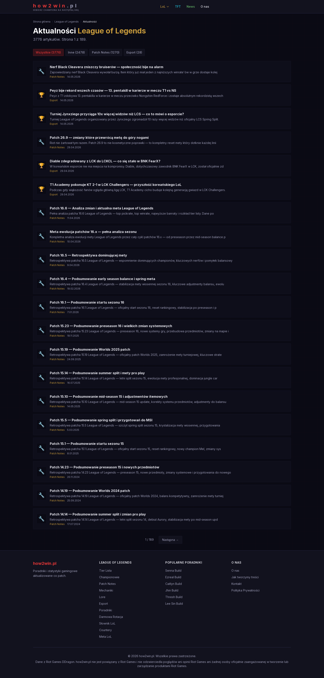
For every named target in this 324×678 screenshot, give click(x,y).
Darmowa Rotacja (111, 617)
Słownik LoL (107, 623)
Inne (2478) (76, 52)
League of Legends (67, 21)
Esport (103, 603)
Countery (105, 630)
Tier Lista (105, 570)
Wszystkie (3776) (48, 52)
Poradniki (105, 610)
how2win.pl (44, 563)
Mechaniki (106, 590)
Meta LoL (105, 636)
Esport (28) (134, 52)
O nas (205, 6)
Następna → (170, 539)
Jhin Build (171, 590)
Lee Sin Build (174, 603)
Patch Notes (107, 583)
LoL (164, 6)
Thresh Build (173, 597)
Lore (102, 597)
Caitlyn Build (173, 583)
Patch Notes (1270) (105, 52)
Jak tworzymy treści (245, 577)
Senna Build (173, 570)
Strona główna (41, 21)
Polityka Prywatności (245, 590)
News (191, 6)
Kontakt (236, 583)
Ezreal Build (173, 577)
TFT (178, 6)
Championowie (109, 577)
